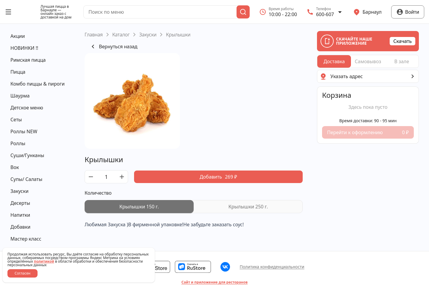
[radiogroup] (194, 206)
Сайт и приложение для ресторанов (214, 282)
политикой (44, 261)
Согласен (22, 273)
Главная (94, 34)
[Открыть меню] (8, 11)
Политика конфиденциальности (272, 266)
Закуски (147, 34)
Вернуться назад (113, 46)
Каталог (121, 34)
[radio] (139, 206)
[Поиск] (243, 11)
